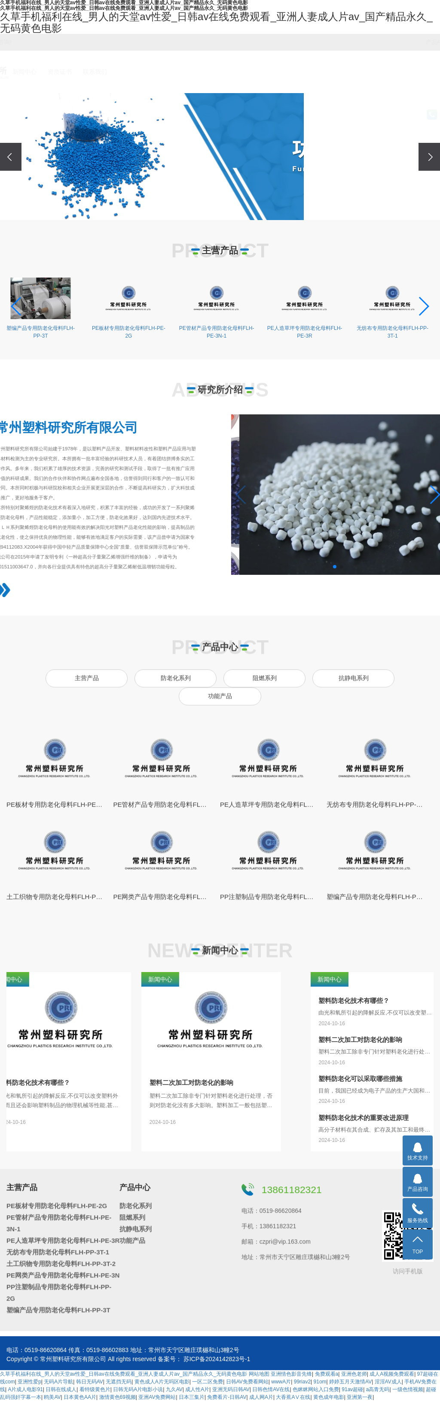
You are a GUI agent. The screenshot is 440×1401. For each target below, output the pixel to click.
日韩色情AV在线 (271, 1389)
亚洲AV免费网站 (157, 1397)
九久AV (174, 1389)
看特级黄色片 (94, 1389)
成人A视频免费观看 (392, 1374)
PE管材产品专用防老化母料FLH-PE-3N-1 (58, 1218)
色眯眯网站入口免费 (316, 1389)
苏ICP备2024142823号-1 (217, 1359)
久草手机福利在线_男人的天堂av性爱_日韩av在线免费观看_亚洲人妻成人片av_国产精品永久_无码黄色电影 (123, 1374)
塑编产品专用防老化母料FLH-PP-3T (58, 1305)
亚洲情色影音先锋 (291, 1374)
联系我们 (330, 71)
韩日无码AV (89, 1382)
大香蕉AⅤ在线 (293, 1397)
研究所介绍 (153, 71)
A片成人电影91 (25, 1389)
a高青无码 (378, 1389)
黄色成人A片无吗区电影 (161, 1382)
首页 (118, 71)
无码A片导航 (58, 1382)
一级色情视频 (407, 1389)
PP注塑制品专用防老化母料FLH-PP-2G (58, 1288)
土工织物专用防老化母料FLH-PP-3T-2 (61, 1259)
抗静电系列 (390, 42)
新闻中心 (260, 71)
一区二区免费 (207, 1382)
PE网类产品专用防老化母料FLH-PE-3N (62, 1270)
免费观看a (327, 1374)
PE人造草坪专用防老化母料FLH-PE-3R (62, 1236)
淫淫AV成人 (388, 1382)
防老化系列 (326, 42)
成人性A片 (197, 1389)
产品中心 (224, 71)
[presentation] (10, 157)
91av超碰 (352, 1389)
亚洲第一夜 (360, 1397)
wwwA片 (281, 1382)
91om (320, 1382)
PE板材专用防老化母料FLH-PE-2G (56, 1201)
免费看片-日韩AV (226, 1397)
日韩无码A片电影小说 (138, 1389)
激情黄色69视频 (117, 1397)
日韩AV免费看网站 (247, 1382)
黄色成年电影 (328, 1397)
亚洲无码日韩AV (231, 1389)
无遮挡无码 (118, 1382)
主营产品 (189, 71)
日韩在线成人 (61, 1389)
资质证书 (295, 71)
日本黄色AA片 (80, 1397)
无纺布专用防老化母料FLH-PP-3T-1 (57, 1247)
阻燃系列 (357, 42)
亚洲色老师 (354, 1374)
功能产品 (421, 42)
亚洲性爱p (29, 1382)
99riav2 (302, 1382)
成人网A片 (261, 1397)
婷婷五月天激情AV (350, 1382)
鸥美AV (52, 1397)
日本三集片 (192, 1397)
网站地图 (259, 1374)
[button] (214, 211)
